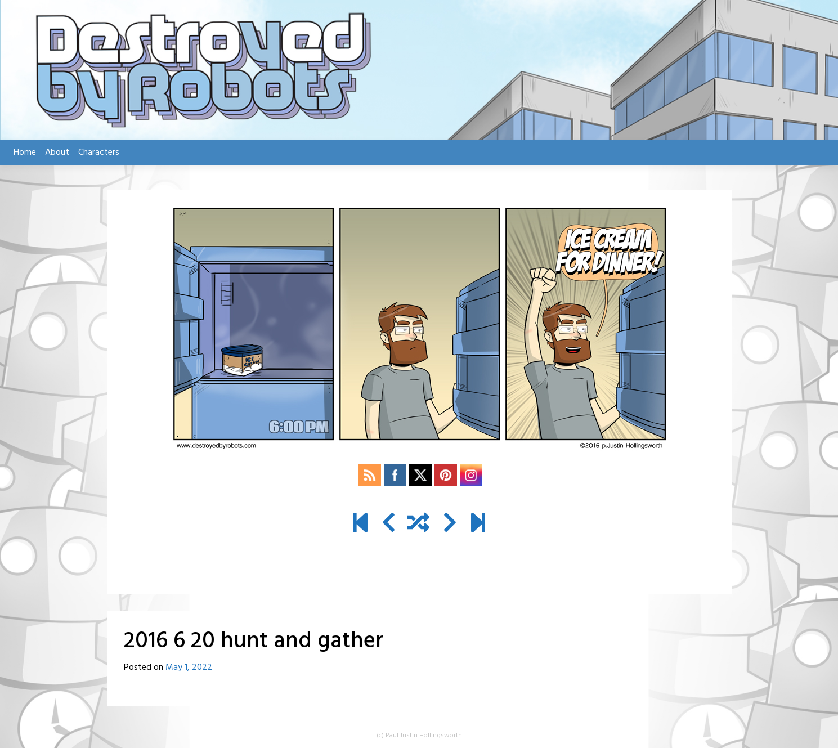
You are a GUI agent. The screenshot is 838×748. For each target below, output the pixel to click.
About (57, 152)
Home (25, 152)
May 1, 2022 (188, 667)
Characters (98, 152)
